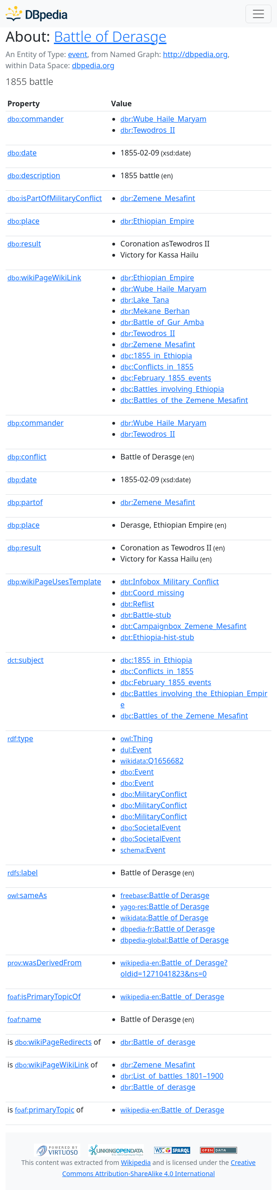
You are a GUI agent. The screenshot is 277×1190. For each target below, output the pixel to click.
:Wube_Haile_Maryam (163, 119)
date (22, 153)
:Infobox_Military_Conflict (170, 581)
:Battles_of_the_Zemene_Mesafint (184, 400)
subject (25, 660)
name (24, 1019)
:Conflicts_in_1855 (157, 367)
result (24, 244)
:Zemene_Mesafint (158, 198)
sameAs (27, 895)
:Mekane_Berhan (155, 311)
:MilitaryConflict (154, 794)
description (33, 175)
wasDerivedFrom (44, 962)
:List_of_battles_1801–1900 (172, 1076)
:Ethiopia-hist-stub (157, 637)
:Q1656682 (152, 761)
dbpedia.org (93, 65)
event (77, 54)
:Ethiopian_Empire (157, 221)
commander (35, 119)
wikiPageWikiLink (44, 277)
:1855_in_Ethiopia (156, 355)
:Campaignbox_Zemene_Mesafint (184, 626)
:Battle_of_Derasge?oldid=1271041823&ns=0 (174, 968)
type (20, 738)
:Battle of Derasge (165, 895)
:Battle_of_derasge (158, 1042)
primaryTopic (44, 1110)
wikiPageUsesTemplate (54, 581)
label (22, 872)
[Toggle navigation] (258, 14)
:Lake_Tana (145, 300)
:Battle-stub (146, 615)
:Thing (137, 738)
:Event (136, 749)
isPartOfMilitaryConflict (54, 198)
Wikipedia (136, 1162)
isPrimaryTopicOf (44, 996)
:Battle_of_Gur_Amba (162, 322)
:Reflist (138, 604)
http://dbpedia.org (195, 54)
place (23, 221)
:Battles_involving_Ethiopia (172, 389)
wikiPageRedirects (53, 1042)
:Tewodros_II (148, 130)
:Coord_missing (153, 593)
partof (25, 502)
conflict (26, 457)
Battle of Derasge (110, 36)
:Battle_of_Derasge (173, 996)
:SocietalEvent (151, 827)
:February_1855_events (166, 378)
